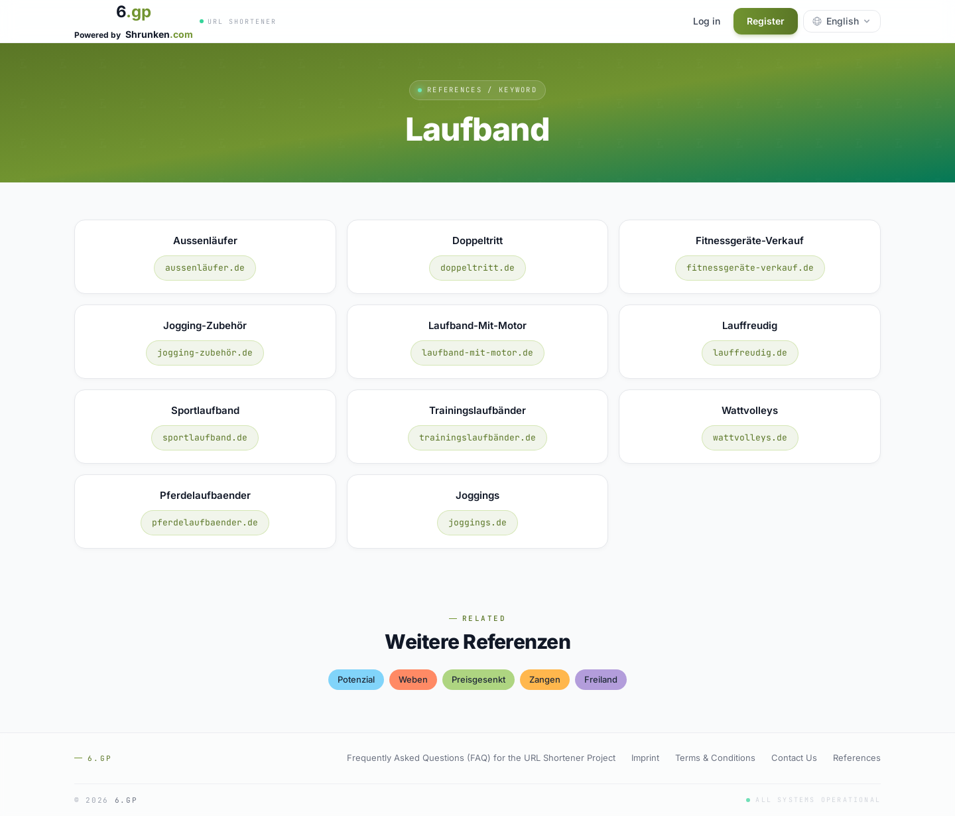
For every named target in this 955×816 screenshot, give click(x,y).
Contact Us (794, 757)
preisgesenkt (478, 679)
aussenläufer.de (205, 267)
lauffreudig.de (750, 352)
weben (413, 679)
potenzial (356, 679)
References (857, 757)
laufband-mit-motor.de (477, 352)
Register (766, 21)
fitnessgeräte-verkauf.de (750, 267)
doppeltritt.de (477, 267)
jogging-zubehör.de (205, 352)
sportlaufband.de (204, 437)
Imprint (645, 757)
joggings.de (477, 522)
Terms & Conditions (715, 757)
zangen (544, 679)
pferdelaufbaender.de (205, 522)
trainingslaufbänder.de (477, 437)
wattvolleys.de (750, 437)
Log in (706, 21)
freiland (600, 679)
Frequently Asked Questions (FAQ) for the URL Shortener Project (481, 757)
